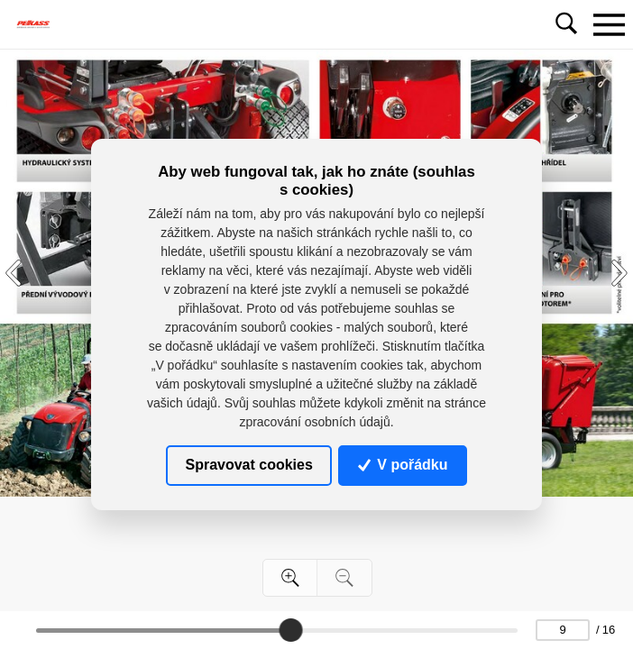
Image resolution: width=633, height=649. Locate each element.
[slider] (291, 630)
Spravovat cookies (248, 464)
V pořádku (403, 464)
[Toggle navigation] (608, 24)
